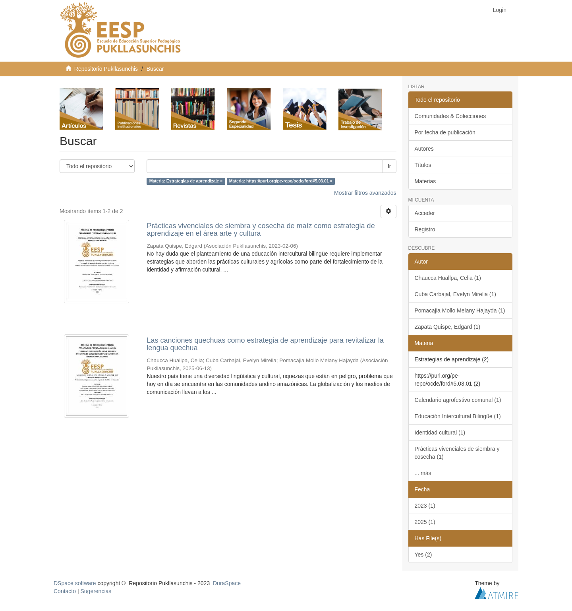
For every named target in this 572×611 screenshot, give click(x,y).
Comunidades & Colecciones (450, 116)
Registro (425, 229)
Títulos (423, 165)
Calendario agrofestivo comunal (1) (458, 400)
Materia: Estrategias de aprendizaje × (186, 181)
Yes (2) (423, 554)
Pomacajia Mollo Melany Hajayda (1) (460, 310)
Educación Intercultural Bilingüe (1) (458, 416)
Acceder (425, 213)
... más (423, 473)
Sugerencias (95, 591)
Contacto (65, 591)
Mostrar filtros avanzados (365, 193)
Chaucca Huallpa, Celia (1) (448, 278)
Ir (389, 166)
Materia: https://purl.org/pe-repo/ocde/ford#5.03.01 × (280, 181)
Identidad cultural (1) (440, 432)
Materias (425, 181)
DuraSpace (227, 583)
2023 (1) (425, 505)
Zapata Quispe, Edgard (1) (448, 327)
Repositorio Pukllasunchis (106, 69)
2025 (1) (425, 522)
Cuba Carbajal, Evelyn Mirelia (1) (455, 294)
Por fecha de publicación (445, 132)
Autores (424, 148)
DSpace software (75, 583)
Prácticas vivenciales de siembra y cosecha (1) (457, 453)
